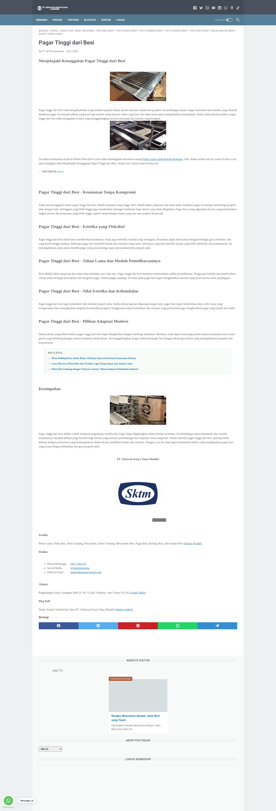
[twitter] (78, 664)
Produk (60, 13)
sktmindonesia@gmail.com (85, 610)
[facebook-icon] (192, 4)
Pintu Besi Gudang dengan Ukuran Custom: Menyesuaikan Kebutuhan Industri (95, 399)
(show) (60, 176)
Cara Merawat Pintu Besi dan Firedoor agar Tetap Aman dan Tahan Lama (92, 393)
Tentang (75, 13)
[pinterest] (105, 664)
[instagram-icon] (204, 4)
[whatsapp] (132, 664)
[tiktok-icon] (235, 4)
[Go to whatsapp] (8, 800)
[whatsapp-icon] (223, 4)
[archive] (196, 112)
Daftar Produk (62, 582)
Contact (132, 798)
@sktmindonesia (80, 606)
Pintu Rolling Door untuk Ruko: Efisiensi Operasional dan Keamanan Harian (94, 388)
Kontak (108, 13)
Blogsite (92, 13)
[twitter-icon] (198, 4)
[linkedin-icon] (217, 4)
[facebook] (52, 664)
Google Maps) (138, 631)
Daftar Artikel (124, 648)
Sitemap (145, 798)
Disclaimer (177, 798)
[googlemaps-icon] (229, 4)
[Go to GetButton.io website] (8, 807)
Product (110, 798)
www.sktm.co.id (126, 554)
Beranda (44, 13)
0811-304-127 (78, 602)
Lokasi (123, 13)
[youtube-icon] (211, 4)
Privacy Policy (160, 798)
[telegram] (158, 664)
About (121, 798)
